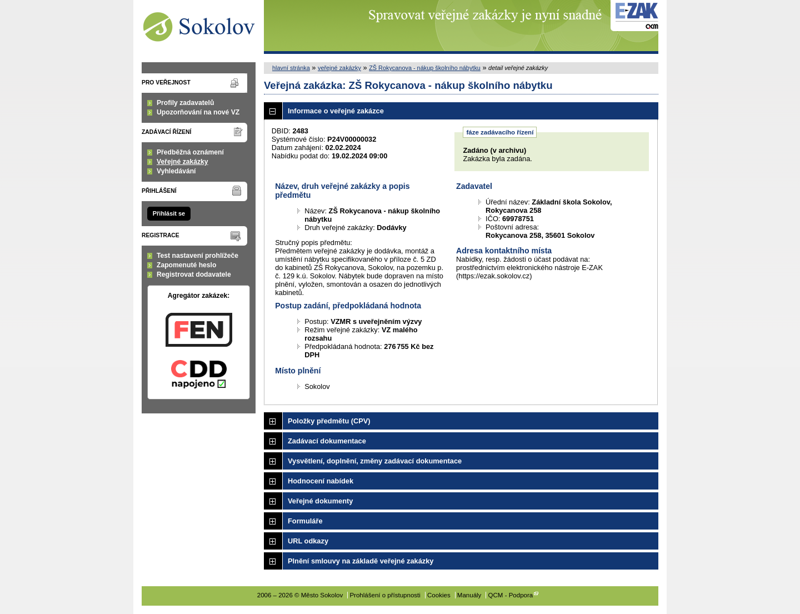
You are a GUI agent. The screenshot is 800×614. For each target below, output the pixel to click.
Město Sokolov (198, 27)
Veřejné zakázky (182, 162)
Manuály (469, 595)
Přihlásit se (169, 213)
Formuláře (305, 521)
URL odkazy (308, 541)
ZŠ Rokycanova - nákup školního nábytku (425, 67)
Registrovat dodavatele (194, 274)
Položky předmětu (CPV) (329, 421)
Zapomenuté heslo (186, 265)
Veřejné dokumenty (320, 501)
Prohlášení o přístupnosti (384, 595)
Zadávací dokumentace (327, 441)
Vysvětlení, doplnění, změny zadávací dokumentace (375, 461)
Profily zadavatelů (185, 103)
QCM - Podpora (510, 595)
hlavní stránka (291, 67)
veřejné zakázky (339, 67)
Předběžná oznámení (190, 152)
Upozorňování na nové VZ (198, 112)
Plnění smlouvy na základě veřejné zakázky (360, 561)
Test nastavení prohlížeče (197, 255)
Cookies (439, 595)
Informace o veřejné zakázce (336, 111)
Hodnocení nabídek (320, 481)
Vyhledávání (176, 171)
